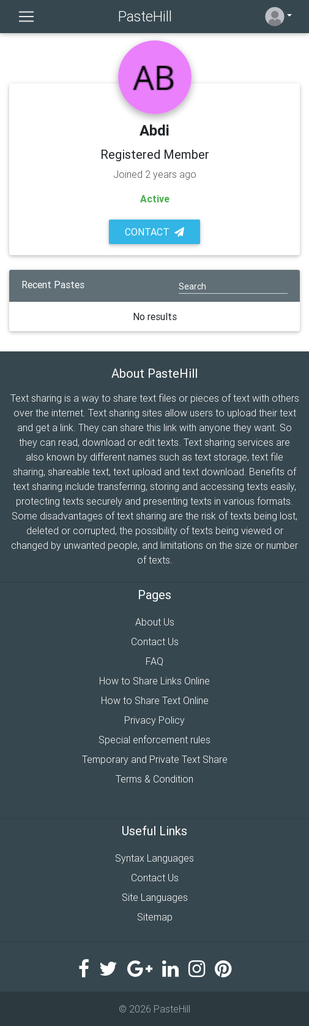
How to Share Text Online (155, 700)
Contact (154, 232)
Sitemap (155, 917)
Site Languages (155, 897)
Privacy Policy (154, 720)
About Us (154, 622)
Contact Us (155, 641)
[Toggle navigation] (26, 16)
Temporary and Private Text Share (155, 759)
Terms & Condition (154, 779)
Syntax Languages (154, 858)
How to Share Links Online (154, 681)
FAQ (154, 661)
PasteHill (145, 16)
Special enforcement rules (154, 739)
